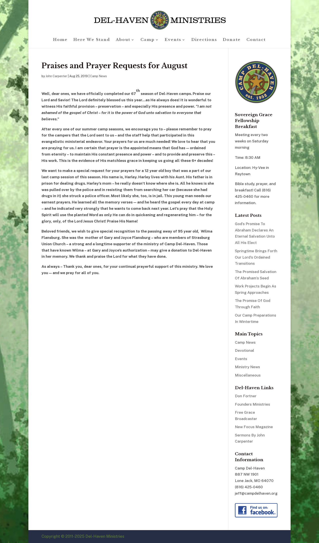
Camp (147, 40)
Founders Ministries (252, 404)
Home (60, 40)
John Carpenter (56, 76)
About (123, 40)
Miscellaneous (248, 375)
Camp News (98, 76)
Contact (256, 40)
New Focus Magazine (254, 427)
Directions (204, 40)
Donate (232, 40)
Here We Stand (91, 40)
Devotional (244, 350)
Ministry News (247, 367)
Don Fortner (246, 396)
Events (173, 40)
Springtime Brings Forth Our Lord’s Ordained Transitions (256, 257)
